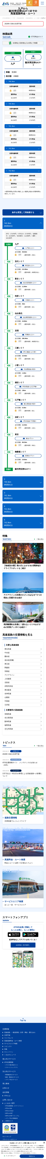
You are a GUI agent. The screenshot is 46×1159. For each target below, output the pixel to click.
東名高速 (8, 649)
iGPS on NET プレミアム (12, 1116)
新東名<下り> (28, 456)
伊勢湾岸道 (9, 686)
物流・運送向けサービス (12, 1077)
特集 (5, 1049)
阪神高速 (8, 721)
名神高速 (8, 693)
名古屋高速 (9, 718)
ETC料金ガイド (35, 37)
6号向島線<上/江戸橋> (28, 387)
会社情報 (5, 1092)
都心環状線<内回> (28, 404)
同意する (32, 1156)
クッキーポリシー (11, 1156)
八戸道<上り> (28, 248)
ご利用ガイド (8, 1121)
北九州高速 (9, 729)
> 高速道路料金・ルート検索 (32, 18)
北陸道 (7, 682)
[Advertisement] (24, 202)
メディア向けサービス (11, 1079)
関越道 (7, 667)
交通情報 (5, 1029)
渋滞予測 (7, 1035)
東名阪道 (8, 690)
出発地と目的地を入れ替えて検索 (23, 43)
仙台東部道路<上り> (28, 317)
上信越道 (8, 679)
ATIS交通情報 (8, 1062)
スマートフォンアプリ (11, 1067)
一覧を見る (40, 539)
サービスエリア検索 (10, 1043)
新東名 (33, 57)
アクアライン (9, 675)
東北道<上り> (28, 265)
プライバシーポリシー (9, 1139)
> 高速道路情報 (20, 18)
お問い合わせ (7, 1100)
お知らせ (5, 1088)
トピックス (8, 1046)
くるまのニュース (10, 1055)
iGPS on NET (9, 1113)
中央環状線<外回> (28, 369)
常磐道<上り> (28, 335)
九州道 (7, 705)
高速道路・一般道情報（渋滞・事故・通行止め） (20, 1032)
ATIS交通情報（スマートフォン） (14, 1106)
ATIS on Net (8, 1108)
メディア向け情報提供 (11, 1118)
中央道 (7, 653)
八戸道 (13, 58)
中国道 (7, 701)
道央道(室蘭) (9, 660)
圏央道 (7, 656)
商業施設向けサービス (11, 1074)
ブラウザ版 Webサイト (11, 1065)
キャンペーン (8, 1052)
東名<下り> (28, 438)
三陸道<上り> (28, 300)
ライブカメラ (8, 1038)
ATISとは (7, 1095)
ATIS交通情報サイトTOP (8, 18)
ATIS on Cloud (9, 1111)
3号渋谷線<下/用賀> (28, 421)
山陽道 (7, 697)
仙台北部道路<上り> (28, 283)
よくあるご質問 (9, 1103)
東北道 (7, 664)
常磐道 (7, 671)
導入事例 (5, 1083)
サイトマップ (6, 1136)
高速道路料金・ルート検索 (13, 1041)
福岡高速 (8, 725)
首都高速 (8, 714)
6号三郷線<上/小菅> (28, 352)
